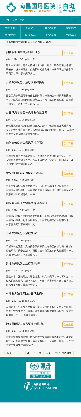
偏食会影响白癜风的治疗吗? (23, 52)
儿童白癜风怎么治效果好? (21, 233)
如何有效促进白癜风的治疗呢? (24, 142)
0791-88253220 (14, 20)
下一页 (37, 353)
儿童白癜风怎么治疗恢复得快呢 (25, 82)
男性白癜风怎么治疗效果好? (23, 263)
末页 (48, 353)
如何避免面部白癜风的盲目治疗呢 (26, 203)
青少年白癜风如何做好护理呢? (24, 172)
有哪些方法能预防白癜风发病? (24, 293)
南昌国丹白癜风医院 (19, 42)
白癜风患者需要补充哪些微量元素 (26, 112)
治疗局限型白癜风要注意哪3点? (25, 323)
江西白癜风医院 (41, 42)
